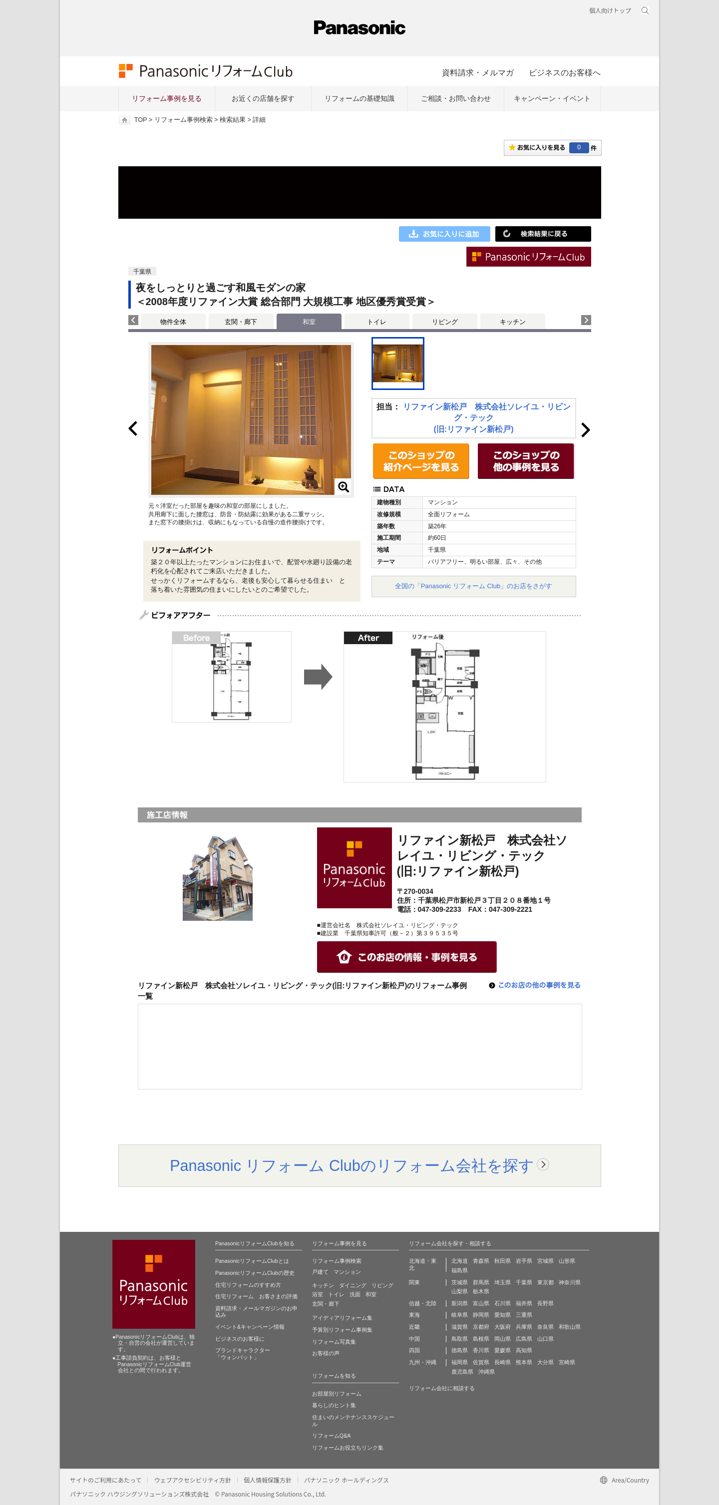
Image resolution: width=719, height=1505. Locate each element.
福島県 (459, 1270)
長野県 (545, 1303)
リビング (445, 322)
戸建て (320, 1272)
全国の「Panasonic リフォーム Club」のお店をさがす (474, 586)
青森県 (481, 1261)
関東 (414, 1282)
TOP (140, 119)
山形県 (567, 1261)
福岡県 (459, 1362)
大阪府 (502, 1327)
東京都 (545, 1282)
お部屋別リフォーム (336, 1394)
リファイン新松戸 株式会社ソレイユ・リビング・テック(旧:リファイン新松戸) (487, 417)
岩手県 (524, 1261)
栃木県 (481, 1291)
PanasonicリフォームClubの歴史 (255, 1273)
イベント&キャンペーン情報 (250, 1327)
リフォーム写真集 (334, 1342)
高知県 (524, 1350)
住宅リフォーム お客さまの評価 (256, 1296)
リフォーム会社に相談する (442, 1388)
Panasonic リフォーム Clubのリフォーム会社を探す (352, 1165)
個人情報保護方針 (268, 1480)
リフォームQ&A (331, 1436)
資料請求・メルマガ (478, 72)
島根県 (481, 1339)
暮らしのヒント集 (334, 1405)
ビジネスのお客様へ (565, 72)
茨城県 (459, 1282)
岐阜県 (459, 1315)
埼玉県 (502, 1282)
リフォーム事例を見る (167, 98)
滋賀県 (459, 1327)
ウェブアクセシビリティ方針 (192, 1480)
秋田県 (502, 1261)
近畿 (414, 1327)
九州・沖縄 (422, 1362)
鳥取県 (459, 1339)
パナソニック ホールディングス (346, 1480)
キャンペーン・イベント (552, 98)
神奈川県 (570, 1282)
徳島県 (459, 1350)
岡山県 (502, 1339)
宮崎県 (567, 1362)
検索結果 (233, 119)
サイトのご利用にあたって (105, 1480)
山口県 (545, 1339)
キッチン (513, 322)
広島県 (524, 1339)
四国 (414, 1350)
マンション (347, 1272)
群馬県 (481, 1282)
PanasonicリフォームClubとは (252, 1261)
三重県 (524, 1315)
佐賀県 (481, 1362)
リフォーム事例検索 (183, 119)
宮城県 (545, 1261)
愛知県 (502, 1315)
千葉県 (524, 1282)
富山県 (481, 1303)
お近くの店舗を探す (263, 98)
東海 (414, 1315)
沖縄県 (486, 1372)
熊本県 (524, 1362)
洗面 (355, 1294)
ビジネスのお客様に (240, 1339)
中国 (414, 1339)
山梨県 (459, 1291)
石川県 (502, 1303)
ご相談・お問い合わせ (456, 98)
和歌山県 (570, 1327)
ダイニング (352, 1285)
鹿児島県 (462, 1372)
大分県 (545, 1362)
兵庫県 (524, 1327)
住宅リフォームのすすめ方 (248, 1285)
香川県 (481, 1350)
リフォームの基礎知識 (359, 98)
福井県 (524, 1303)
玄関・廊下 (241, 322)
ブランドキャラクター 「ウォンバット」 (242, 1353)
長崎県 (502, 1362)
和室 (370, 1294)
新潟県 (459, 1303)
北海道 (459, 1261)
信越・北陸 (422, 1303)
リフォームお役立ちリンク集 (347, 1448)
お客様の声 (326, 1353)
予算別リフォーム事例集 (342, 1330)
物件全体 (173, 322)
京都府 (481, 1327)
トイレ (376, 322)
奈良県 (545, 1327)
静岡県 (481, 1315)
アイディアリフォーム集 (342, 1318)
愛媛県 (502, 1350)
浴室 (317, 1294)
